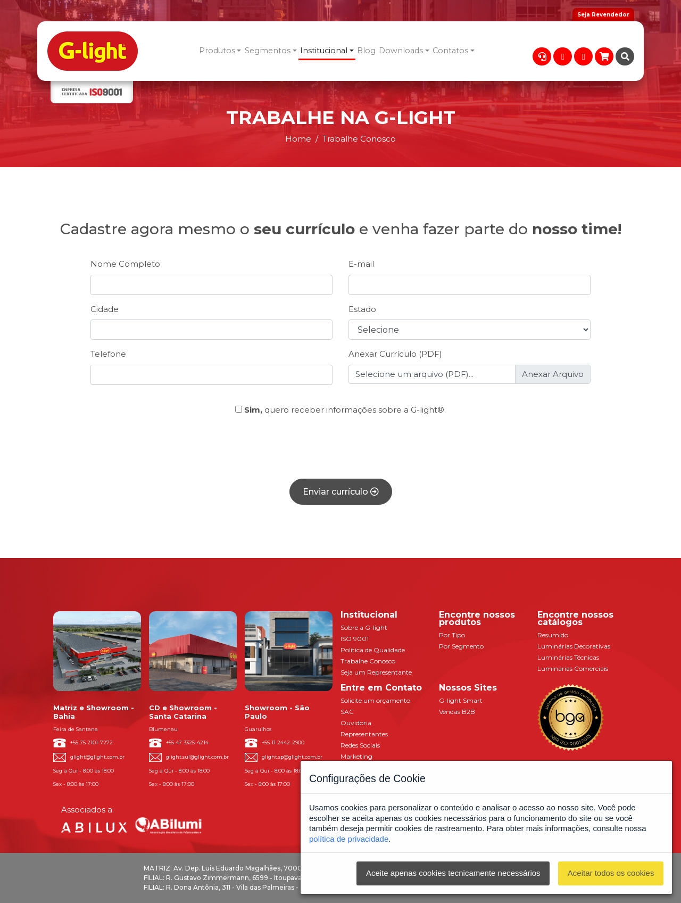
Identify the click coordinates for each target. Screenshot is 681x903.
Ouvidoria (355, 723)
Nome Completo (125, 264)
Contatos (450, 50)
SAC (347, 712)
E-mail (361, 264)
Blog (366, 50)
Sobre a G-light (363, 627)
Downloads (401, 50)
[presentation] (340, 449)
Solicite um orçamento (375, 700)
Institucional (323, 50)
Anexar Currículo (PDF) (395, 354)
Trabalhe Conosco (367, 661)
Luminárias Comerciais (572, 668)
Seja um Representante (376, 672)
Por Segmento (461, 646)
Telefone (108, 354)
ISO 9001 (354, 639)
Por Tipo (452, 635)
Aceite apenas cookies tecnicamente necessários (453, 872)
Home (298, 139)
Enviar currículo (341, 492)
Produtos (217, 50)
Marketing (356, 756)
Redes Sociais (360, 745)
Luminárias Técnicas (568, 657)
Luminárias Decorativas (573, 646)
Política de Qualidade (372, 650)
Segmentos (267, 50)
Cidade (104, 309)
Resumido (552, 635)
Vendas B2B (457, 712)
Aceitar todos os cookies (611, 872)
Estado (362, 309)
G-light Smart (461, 700)
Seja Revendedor (603, 14)
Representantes (364, 734)
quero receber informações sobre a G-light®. (340, 410)
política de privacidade (348, 838)
